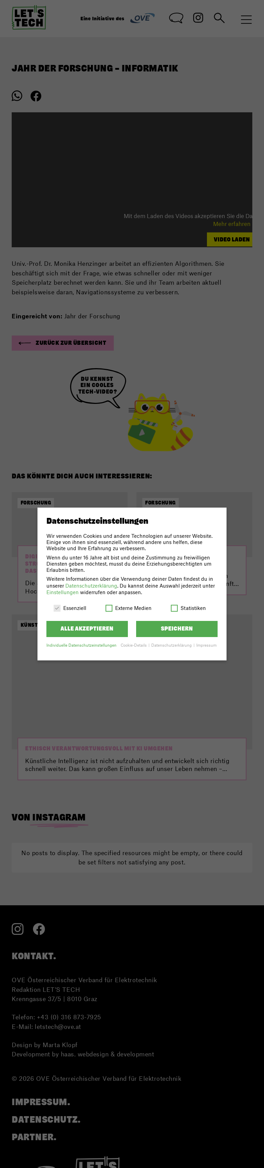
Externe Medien (129, 608)
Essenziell (70, 608)
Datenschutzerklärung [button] (172, 645)
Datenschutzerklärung (91, 585)
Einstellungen (62, 592)
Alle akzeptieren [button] (86, 628)
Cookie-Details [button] (134, 645)
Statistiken (188, 608)
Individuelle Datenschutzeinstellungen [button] (81, 645)
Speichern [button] (177, 628)
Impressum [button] (206, 645)
